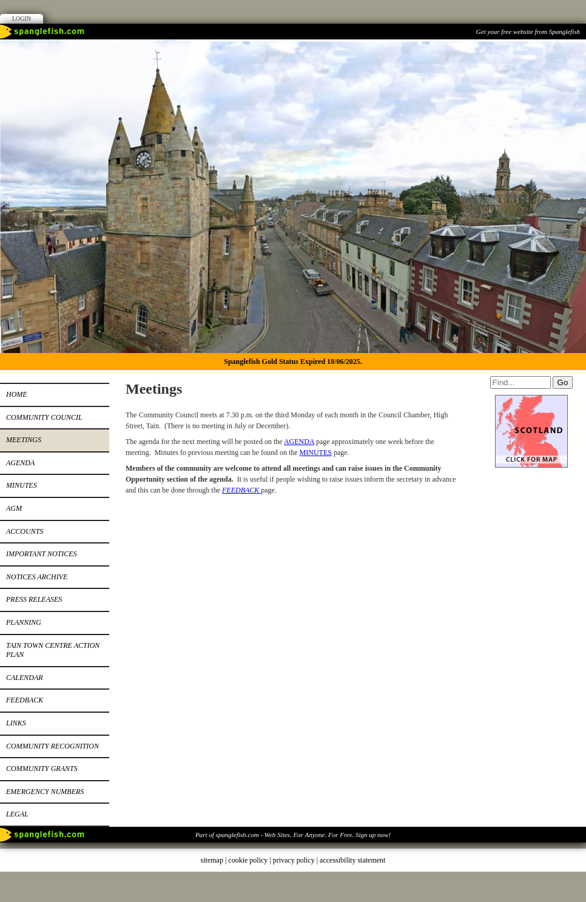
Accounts (24, 531)
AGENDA (299, 441)
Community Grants (42, 768)
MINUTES (316, 452)
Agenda (20, 463)
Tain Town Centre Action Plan (52, 650)
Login (21, 18)
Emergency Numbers (45, 791)
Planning (23, 622)
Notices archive (36, 577)
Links (16, 723)
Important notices (41, 554)
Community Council (44, 417)
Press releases (34, 599)
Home (16, 394)
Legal (17, 814)
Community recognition (52, 746)
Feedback (24, 700)
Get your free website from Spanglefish (528, 31)
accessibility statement (352, 860)
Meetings (23, 440)
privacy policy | (296, 860)
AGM (14, 508)
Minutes (21, 485)
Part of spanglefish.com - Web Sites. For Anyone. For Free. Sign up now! (293, 834)
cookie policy (248, 860)
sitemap (212, 860)
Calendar (24, 677)
